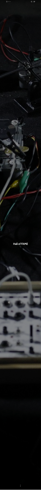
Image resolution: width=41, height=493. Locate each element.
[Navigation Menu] (34, 1)
